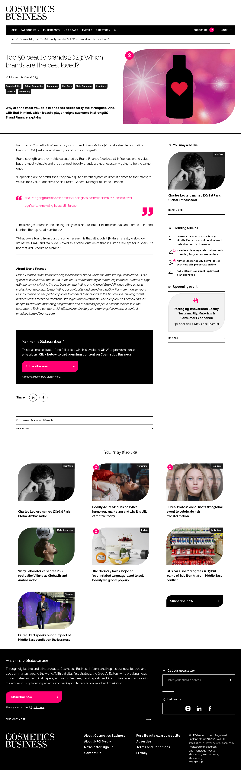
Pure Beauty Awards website (158, 735)
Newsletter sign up (99, 747)
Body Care (216, 530)
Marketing (24, 91)
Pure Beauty (51, 30)
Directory (103, 30)
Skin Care (101, 86)
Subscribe (203, 30)
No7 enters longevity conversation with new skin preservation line (198, 263)
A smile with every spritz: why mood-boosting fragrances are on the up (200, 252)
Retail (144, 530)
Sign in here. (54, 376)
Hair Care (67, 86)
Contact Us (92, 753)
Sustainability (13, 86)
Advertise (143, 741)
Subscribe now (37, 366)
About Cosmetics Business (104, 735)
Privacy (141, 753)
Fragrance (52, 86)
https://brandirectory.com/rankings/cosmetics (92, 308)
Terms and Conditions (153, 747)
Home (13, 30)
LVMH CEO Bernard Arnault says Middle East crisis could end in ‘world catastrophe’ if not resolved (200, 240)
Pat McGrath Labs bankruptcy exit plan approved (198, 273)
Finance (11, 91)
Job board (71, 30)
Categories (28, 30)
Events (87, 30)
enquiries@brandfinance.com (35, 313)
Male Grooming (84, 86)
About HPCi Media (97, 741)
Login (225, 30)
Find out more (16, 719)
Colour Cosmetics (33, 86)
